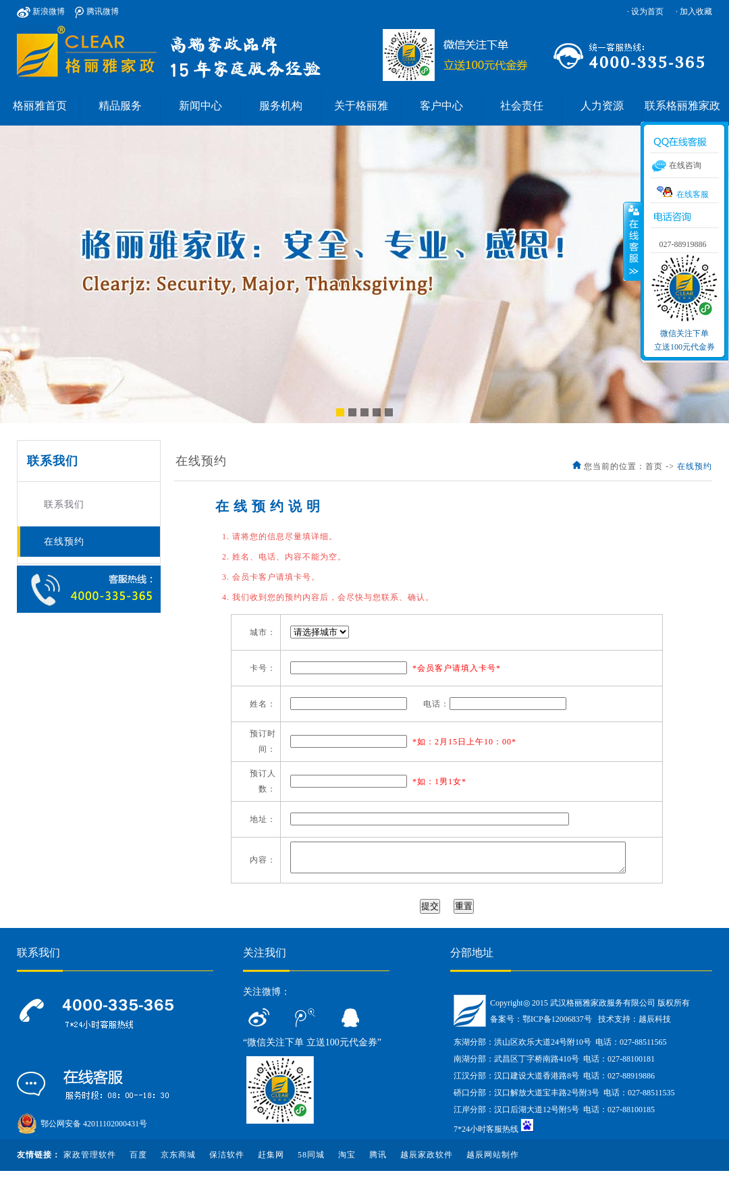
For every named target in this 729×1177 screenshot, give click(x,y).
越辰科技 (655, 1025)
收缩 (632, 241)
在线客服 (683, 192)
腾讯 (378, 1161)
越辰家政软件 (426, 1161)
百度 (138, 1161)
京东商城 (178, 1161)
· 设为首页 (645, 11)
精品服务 (120, 105)
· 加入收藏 (694, 11)
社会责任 (521, 105)
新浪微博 (41, 11)
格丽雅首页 (40, 105)
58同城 (311, 1161)
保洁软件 (226, 1161)
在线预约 (64, 542)
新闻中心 (200, 105)
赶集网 (271, 1161)
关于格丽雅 (361, 105)
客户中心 (441, 105)
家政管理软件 (89, 1161)
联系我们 (64, 504)
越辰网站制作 (492, 1161)
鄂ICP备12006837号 (557, 1025)
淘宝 (347, 1161)
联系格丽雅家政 (682, 105)
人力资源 (602, 105)
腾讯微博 (97, 11)
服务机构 (280, 105)
